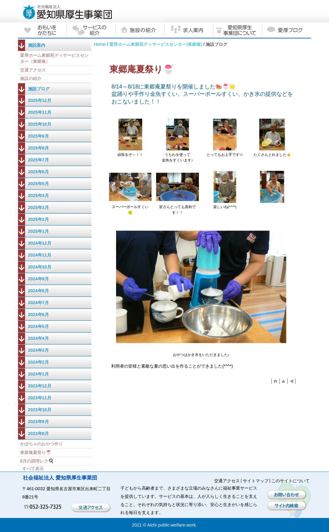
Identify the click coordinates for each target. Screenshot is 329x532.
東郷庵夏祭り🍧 (35, 452)
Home (99, 44)
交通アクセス (33, 69)
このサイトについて (290, 481)
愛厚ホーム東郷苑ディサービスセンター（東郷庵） (54, 58)
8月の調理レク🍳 (37, 460)
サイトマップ (256, 481)
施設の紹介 (31, 78)
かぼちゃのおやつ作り (41, 443)
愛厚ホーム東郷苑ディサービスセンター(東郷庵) (155, 44)
